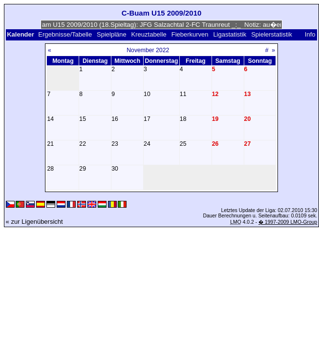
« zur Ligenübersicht (34, 221)
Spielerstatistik (272, 34)
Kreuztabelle (149, 34)
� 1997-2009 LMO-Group (287, 222)
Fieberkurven (190, 34)
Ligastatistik (229, 34)
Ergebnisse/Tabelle (65, 34)
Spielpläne (112, 34)
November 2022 (148, 50)
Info (310, 34)
